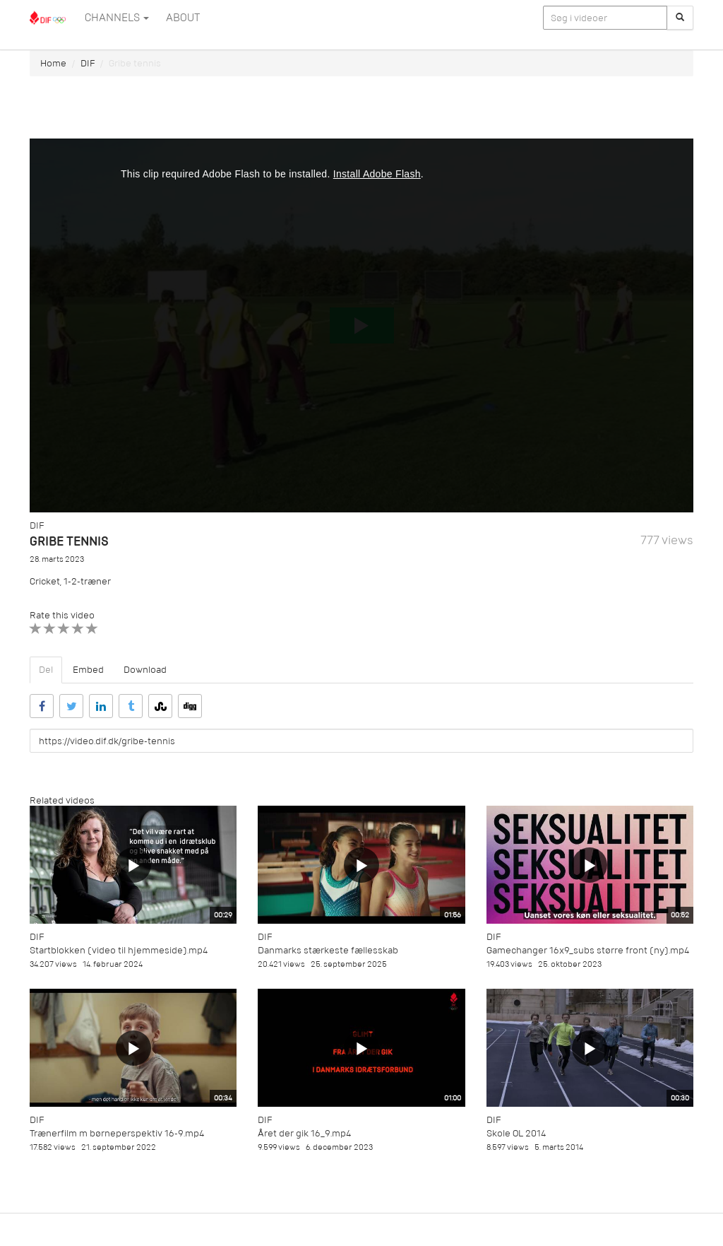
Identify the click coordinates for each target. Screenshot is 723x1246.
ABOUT (183, 17)
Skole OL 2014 (516, 1133)
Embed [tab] (88, 669)
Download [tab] (145, 669)
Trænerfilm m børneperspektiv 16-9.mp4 (117, 1133)
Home (53, 63)
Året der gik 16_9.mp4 (304, 1133)
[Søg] (680, 18)
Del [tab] (46, 669)
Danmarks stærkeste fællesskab (328, 950)
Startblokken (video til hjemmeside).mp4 (119, 950)
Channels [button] (117, 17)
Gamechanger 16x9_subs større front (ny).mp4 (587, 950)
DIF (87, 63)
